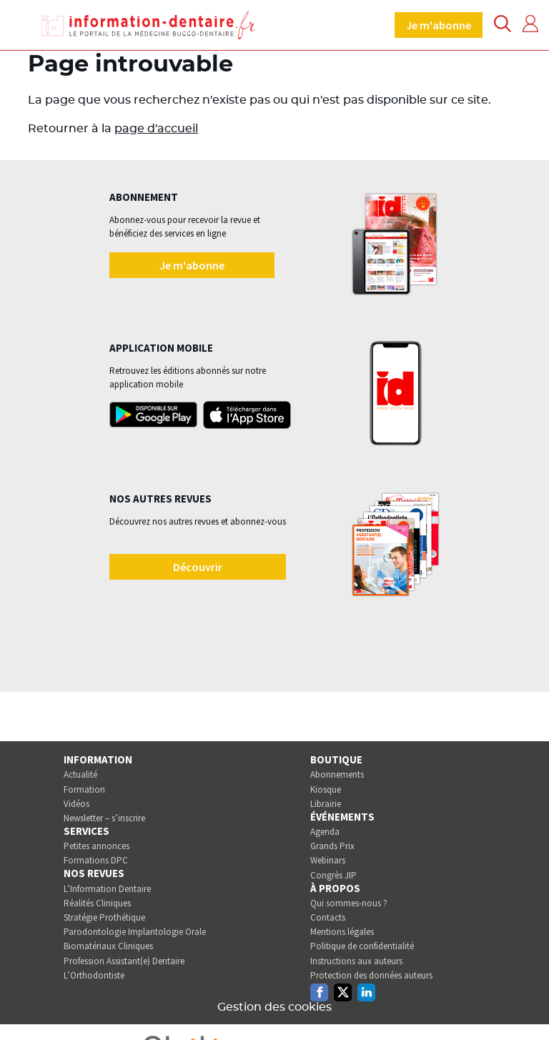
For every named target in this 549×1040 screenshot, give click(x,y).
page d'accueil (156, 128)
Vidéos (76, 804)
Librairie (325, 804)
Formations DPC (96, 860)
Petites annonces (96, 846)
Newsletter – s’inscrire (104, 818)
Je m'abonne (438, 25)
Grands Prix (332, 846)
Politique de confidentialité (362, 946)
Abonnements (337, 774)
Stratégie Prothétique (104, 917)
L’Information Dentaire (107, 889)
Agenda (325, 832)
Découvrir (197, 567)
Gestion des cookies (274, 1007)
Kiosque (325, 789)
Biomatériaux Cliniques (108, 946)
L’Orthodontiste (94, 975)
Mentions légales (342, 932)
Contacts (327, 917)
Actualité (80, 774)
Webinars (327, 860)
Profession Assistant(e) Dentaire (124, 961)
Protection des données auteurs (371, 975)
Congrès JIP (333, 875)
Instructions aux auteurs (356, 961)
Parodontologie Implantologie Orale (135, 932)
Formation (84, 789)
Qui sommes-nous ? (348, 903)
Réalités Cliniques (97, 903)
